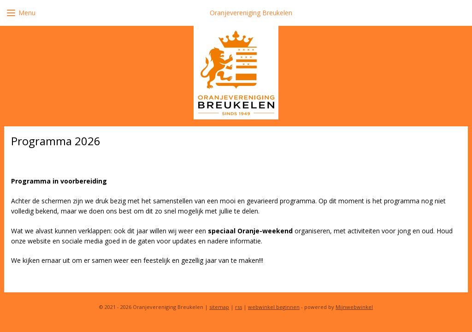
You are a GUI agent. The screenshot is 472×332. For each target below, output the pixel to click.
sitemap (219, 306)
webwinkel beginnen (274, 306)
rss (238, 306)
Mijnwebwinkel (354, 306)
